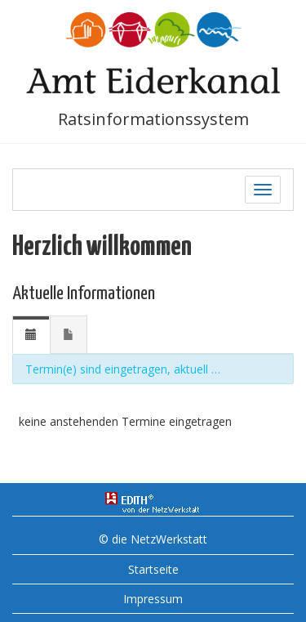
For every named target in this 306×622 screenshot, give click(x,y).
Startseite (153, 569)
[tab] (31, 334)
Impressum (153, 598)
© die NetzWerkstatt (153, 539)
